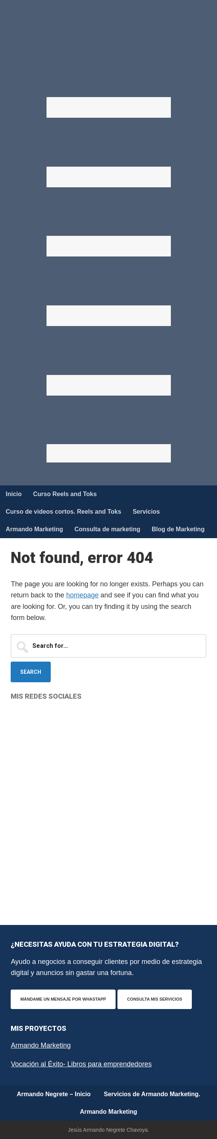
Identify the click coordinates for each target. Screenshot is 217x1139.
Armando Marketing (41, 1045)
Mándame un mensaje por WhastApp (63, 999)
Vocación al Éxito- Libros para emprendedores (81, 1064)
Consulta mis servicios (154, 999)
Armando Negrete (109, 38)
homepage (82, 595)
